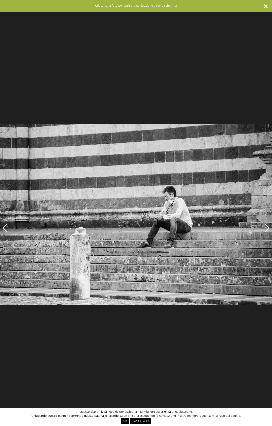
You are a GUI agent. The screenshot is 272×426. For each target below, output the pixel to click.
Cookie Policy (140, 421)
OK (125, 421)
